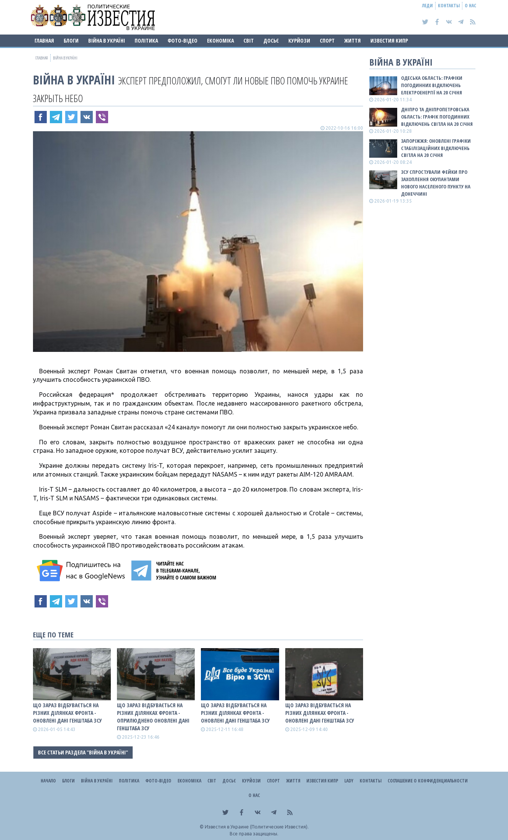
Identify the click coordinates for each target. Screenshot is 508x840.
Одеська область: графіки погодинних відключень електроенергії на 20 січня (431, 85)
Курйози (299, 40)
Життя (352, 40)
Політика (146, 40)
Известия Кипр (389, 40)
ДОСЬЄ (271, 40)
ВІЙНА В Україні (106, 40)
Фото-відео (182, 40)
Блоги (71, 40)
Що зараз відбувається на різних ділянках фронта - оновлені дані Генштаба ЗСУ (67, 712)
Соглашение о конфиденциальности (428, 780)
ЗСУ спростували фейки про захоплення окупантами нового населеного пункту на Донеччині (435, 182)
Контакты (449, 5)
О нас (470, 5)
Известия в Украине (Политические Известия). (257, 826)
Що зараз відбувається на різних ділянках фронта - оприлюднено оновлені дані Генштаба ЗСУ (153, 716)
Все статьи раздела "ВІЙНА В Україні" (83, 752)
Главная (44, 40)
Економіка (220, 40)
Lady (348, 780)
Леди (427, 5)
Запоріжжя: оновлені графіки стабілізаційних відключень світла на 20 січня (436, 148)
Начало (48, 780)
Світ (248, 40)
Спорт (327, 40)
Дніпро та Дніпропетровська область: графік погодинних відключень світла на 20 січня (437, 116)
